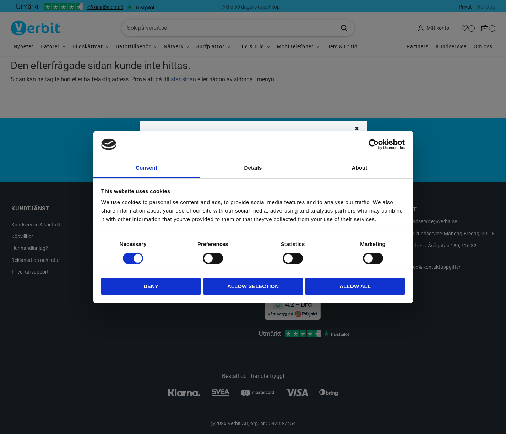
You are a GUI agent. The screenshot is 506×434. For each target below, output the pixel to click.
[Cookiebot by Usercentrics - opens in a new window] (374, 144)
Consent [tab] (146, 168)
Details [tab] (253, 168)
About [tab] (360, 168)
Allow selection (253, 286)
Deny (150, 286)
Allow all (355, 286)
